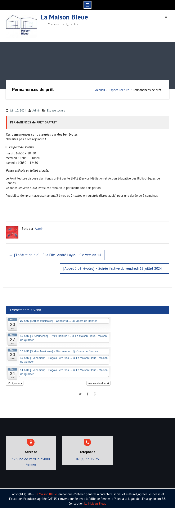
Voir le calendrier (98, 382)
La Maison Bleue (64, 16)
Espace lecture (56, 109)
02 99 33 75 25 (87, 458)
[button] (14, 382)
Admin (36, 109)
